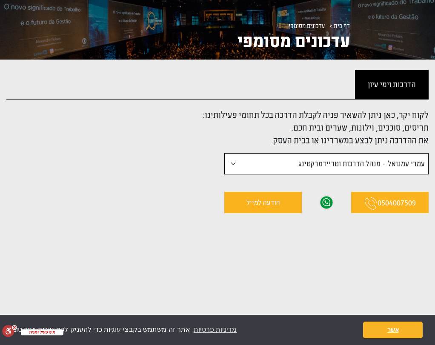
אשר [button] (393, 329)
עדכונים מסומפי (307, 25)
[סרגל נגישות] (9, 331)
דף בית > (339, 25)
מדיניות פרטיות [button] (215, 329)
